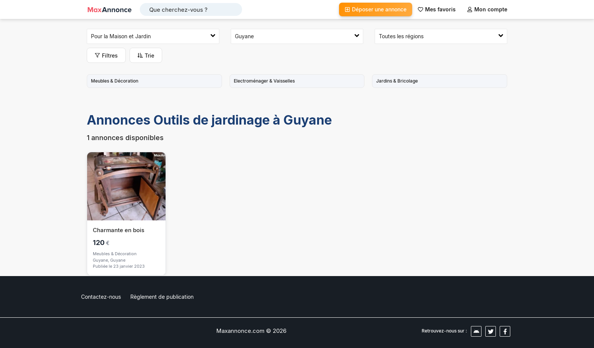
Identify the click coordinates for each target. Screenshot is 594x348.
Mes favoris (437, 9)
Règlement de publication (162, 296)
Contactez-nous (101, 296)
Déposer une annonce (375, 9)
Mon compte (487, 9)
